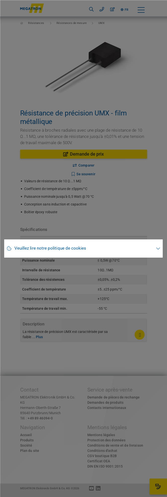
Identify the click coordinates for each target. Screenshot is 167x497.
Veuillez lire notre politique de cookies (50, 248)
